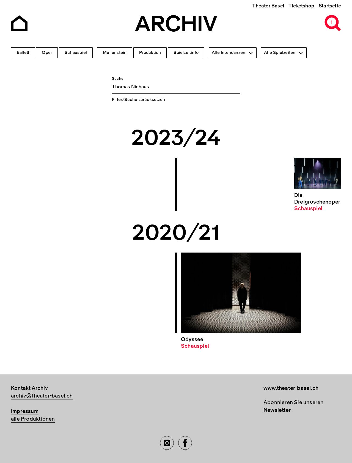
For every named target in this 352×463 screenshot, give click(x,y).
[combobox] (233, 52)
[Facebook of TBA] (185, 443)
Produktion (150, 52)
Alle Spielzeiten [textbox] (279, 52)
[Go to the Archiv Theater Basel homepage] (19, 22)
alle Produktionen (33, 418)
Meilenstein (115, 52)
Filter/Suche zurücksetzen (138, 99)
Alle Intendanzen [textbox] (228, 52)
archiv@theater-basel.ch (42, 395)
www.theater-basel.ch (290, 388)
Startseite (330, 6)
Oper (47, 52)
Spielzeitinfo (186, 52)
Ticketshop (301, 6)
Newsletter (277, 410)
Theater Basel (268, 6)
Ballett (23, 52)
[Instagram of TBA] (167, 443)
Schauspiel (76, 52)
